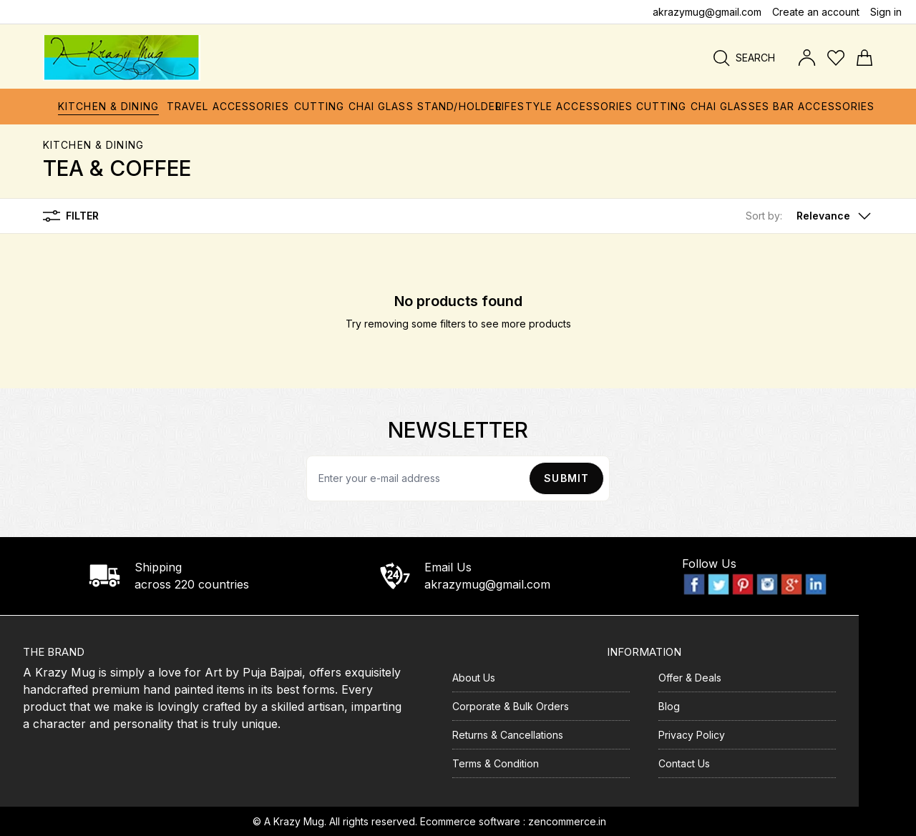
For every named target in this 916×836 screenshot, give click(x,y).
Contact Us (684, 763)
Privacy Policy (691, 735)
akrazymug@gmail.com (707, 12)
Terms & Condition (495, 763)
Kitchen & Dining (93, 145)
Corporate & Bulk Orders (510, 706)
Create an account (815, 12)
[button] (809, 216)
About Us (473, 678)
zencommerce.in (567, 821)
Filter (71, 216)
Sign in (886, 12)
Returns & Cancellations (507, 735)
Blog (669, 706)
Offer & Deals (689, 678)
